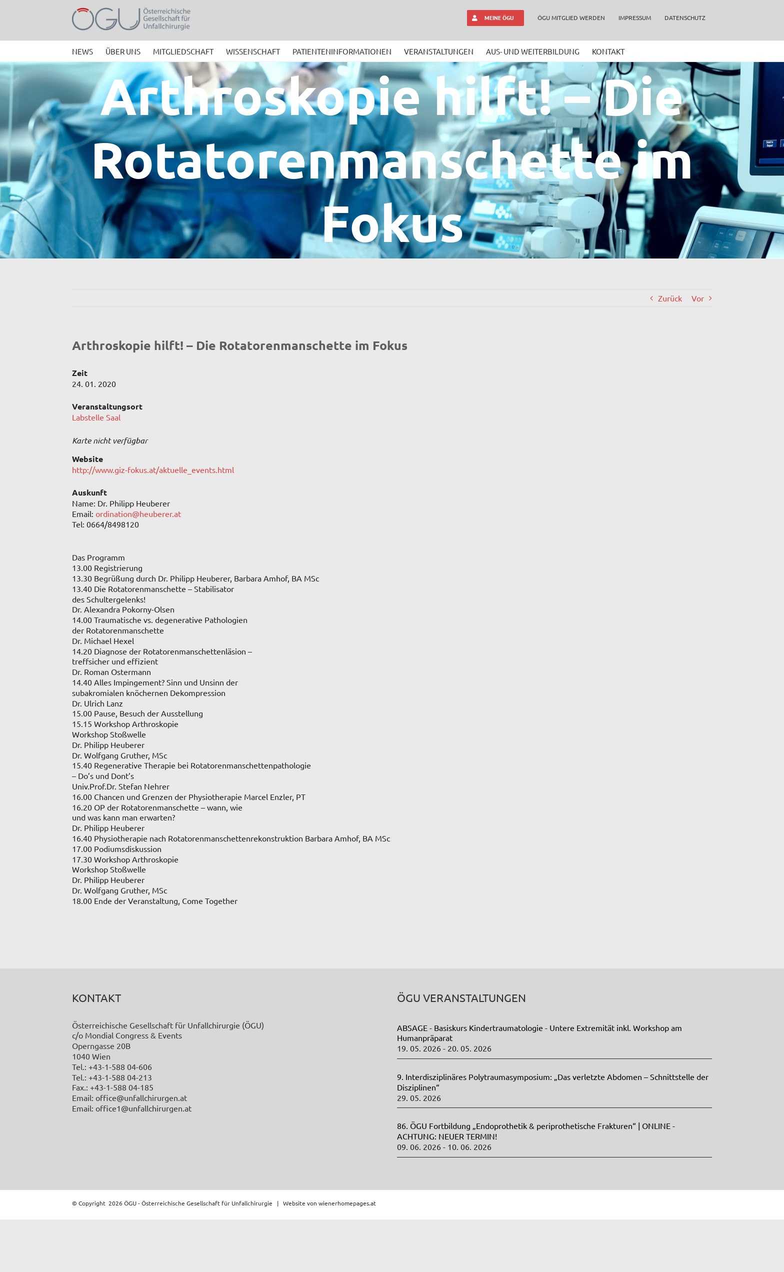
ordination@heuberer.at (138, 513)
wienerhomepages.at (347, 1255)
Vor (698, 298)
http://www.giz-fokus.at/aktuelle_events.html (153, 469)
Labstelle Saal (96, 417)
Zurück (670, 298)
